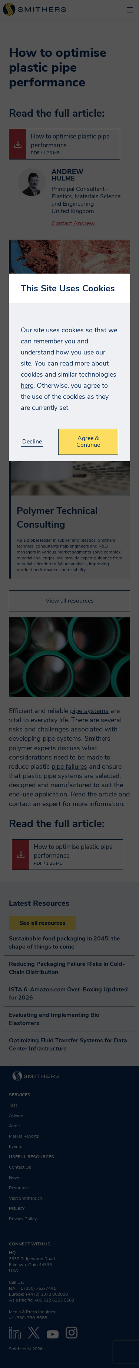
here (27, 385)
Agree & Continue (88, 441)
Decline (32, 442)
